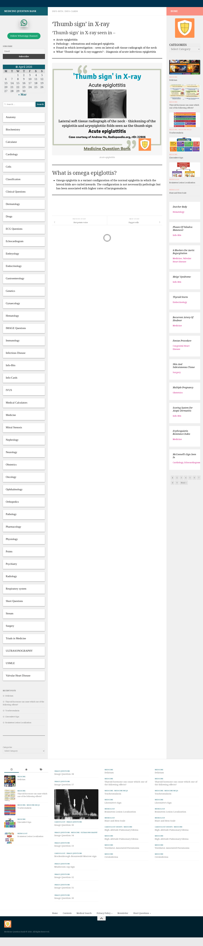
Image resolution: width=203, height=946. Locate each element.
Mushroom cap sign (64, 882)
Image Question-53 (64, 861)
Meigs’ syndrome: (182, 278)
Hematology (178, 213)
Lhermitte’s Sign (12, 718)
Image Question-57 (64, 786)
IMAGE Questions (62, 772)
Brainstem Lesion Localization (18, 724)
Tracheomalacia (12, 712)
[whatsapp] (24, 24)
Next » (183, 484)
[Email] (24, 52)
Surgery (177, 374)
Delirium (9, 697)
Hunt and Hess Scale (177, 194)
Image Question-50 (64, 913)
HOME (174, 12)
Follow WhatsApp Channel (24, 37)
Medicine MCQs (185, 131)
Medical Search (84, 929)
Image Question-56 (64, 840)
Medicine (173, 78)
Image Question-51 (64, 903)
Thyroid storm (180, 298)
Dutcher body (180, 208)
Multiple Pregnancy (183, 389)
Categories (7, 749)
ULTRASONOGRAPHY (89, 848)
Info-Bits (57, 13)
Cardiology (178, 464)
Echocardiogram (192, 464)
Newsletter (123, 929)
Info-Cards (71, 13)
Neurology (174, 181)
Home (55, 929)
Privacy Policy (103, 929)
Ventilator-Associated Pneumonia (122, 849)
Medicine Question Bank (20, 12)
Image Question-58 (64, 775)
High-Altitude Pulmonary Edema (121, 831)
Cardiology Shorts (113, 828)
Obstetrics (178, 394)
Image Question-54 (64, 851)
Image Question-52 (64, 892)
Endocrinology (180, 304)
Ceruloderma (111, 858)
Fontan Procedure (182, 342)
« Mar (22, 96)
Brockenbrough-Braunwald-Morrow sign (75, 872)
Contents (67, 929)
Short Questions (141, 929)
